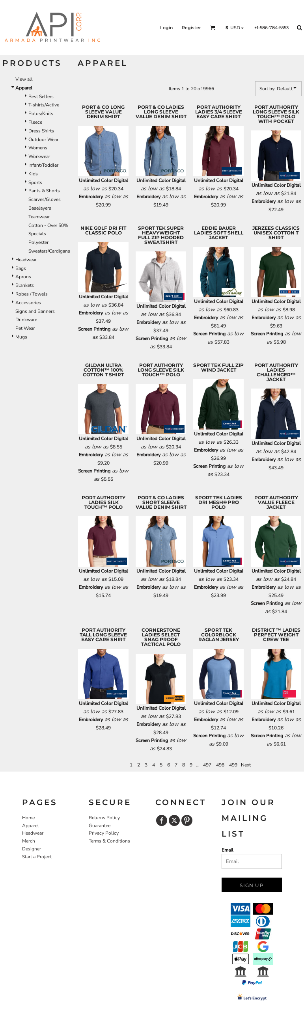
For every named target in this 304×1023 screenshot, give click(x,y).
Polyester (38, 242)
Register (191, 27)
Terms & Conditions (109, 841)
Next (246, 765)
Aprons (23, 276)
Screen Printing (94, 329)
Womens (37, 148)
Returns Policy (104, 818)
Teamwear (39, 217)
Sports (35, 182)
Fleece (35, 122)
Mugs (21, 337)
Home (28, 818)
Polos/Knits (40, 113)
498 (220, 765)
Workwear (39, 156)
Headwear (26, 260)
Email (227, 850)
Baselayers (39, 208)
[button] (213, 27)
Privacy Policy (104, 833)
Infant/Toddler (43, 165)
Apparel (30, 825)
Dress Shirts (41, 131)
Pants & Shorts (44, 191)
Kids (33, 174)
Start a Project (37, 857)
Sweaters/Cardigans (49, 251)
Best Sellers (41, 96)
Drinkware (26, 319)
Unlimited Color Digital (103, 180)
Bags (20, 268)
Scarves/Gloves (44, 199)
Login (166, 27)
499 (233, 765)
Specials (37, 234)
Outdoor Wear (43, 139)
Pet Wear (25, 328)
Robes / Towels (31, 294)
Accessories (28, 302)
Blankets (24, 285)
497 (207, 765)
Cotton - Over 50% (48, 225)
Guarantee (99, 825)
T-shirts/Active (43, 105)
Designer (31, 849)
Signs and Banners (35, 311)
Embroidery (91, 196)
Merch (28, 841)
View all (24, 79)
